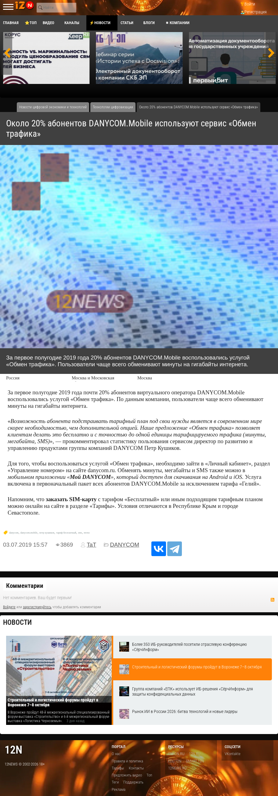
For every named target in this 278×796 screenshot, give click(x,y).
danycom (14, 532)
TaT (91, 544)
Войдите (9, 607)
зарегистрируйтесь (37, 607)
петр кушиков (46, 532)
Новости (17, 622)
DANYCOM (124, 544)
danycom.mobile (29, 532)
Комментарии (24, 585)
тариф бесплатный (66, 532)
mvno (87, 532)
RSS (272, 599)
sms (80, 532)
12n (13, 749)
